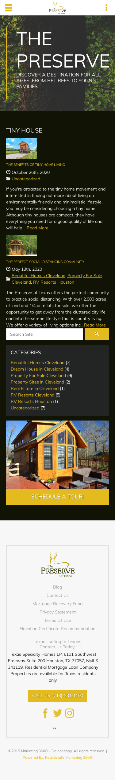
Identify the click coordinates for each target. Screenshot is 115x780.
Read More (37, 228)
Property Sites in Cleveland (37, 382)
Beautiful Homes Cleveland (38, 275)
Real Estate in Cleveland (35, 388)
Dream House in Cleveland (37, 369)
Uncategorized (26, 179)
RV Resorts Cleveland (32, 395)
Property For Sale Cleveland (38, 375)
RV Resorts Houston (53, 282)
